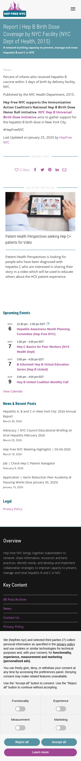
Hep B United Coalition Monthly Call (42, 382)
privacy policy (66, 644)
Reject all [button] (22, 742)
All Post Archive (14, 599)
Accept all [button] (59, 742)
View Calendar (13, 391)
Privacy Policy (12, 509)
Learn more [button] (40, 752)
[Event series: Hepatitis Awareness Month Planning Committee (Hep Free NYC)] (47, 324)
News (7, 69)
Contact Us (11, 617)
